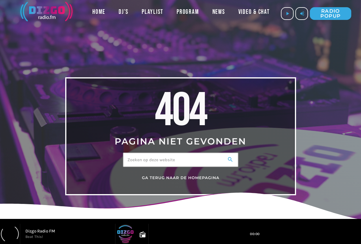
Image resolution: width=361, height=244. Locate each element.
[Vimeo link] (46, 13)
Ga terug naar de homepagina (181, 178)
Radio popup (330, 13)
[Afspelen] (287, 13)
